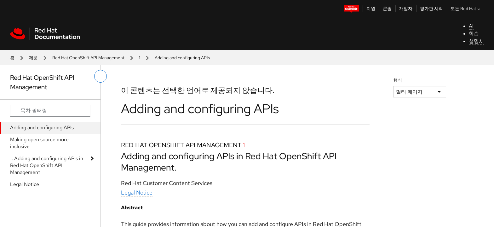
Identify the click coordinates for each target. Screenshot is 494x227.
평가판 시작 (431, 8)
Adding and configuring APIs (42, 127)
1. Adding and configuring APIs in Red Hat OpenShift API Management (46, 165)
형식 (397, 80)
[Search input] (50, 111)
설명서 (476, 41)
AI (471, 26)
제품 (33, 58)
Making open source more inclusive (39, 143)
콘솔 (387, 8)
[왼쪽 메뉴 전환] (100, 76)
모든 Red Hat (466, 8)
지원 (370, 8)
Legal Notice (24, 184)
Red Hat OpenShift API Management (88, 58)
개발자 (405, 8)
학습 (474, 33)
